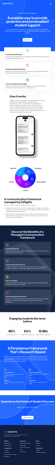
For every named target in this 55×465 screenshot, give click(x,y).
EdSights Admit (7, 443)
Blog (21, 449)
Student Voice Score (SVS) (10, 454)
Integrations (6, 456)
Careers (38, 445)
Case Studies (23, 445)
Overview (6, 450)
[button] (50, 3)
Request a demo (27, 417)
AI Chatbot (6, 452)
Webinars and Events (40, 452)
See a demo (27, 39)
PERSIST (38, 450)
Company (38, 443)
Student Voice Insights (25, 443)
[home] (8, 4)
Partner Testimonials (24, 447)
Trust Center (23, 451)
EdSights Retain (7, 445)
